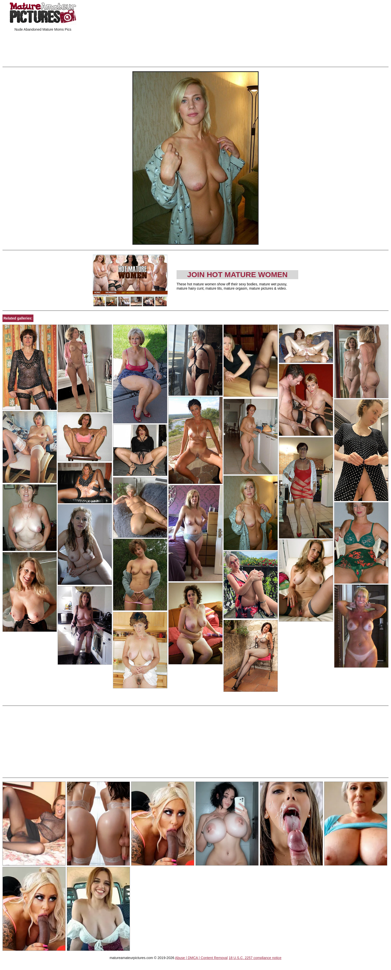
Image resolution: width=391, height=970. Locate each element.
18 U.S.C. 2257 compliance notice (255, 958)
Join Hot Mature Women (237, 274)
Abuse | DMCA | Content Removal (201, 958)
